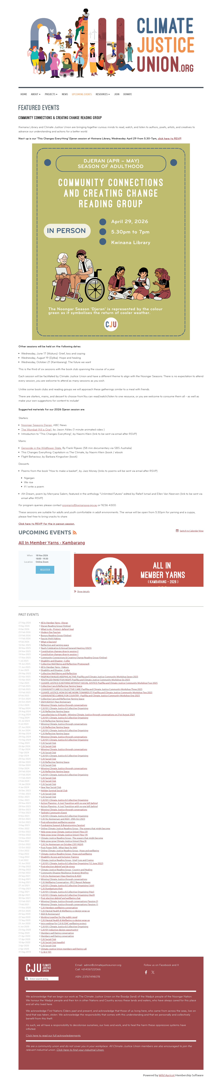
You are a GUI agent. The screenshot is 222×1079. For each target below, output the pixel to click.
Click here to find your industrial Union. (80, 1050)
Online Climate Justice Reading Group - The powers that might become (75, 828)
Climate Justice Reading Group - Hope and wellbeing (66, 853)
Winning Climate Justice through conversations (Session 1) (69, 904)
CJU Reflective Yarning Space (55, 711)
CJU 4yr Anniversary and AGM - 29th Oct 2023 (63, 818)
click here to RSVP (169, 138)
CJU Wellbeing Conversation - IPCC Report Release (65, 882)
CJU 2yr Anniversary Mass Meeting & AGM (61, 875)
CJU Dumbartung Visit (52, 888)
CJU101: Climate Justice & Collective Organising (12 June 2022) (72, 863)
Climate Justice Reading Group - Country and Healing (66, 869)
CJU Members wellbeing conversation (59, 907)
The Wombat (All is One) (36, 429)
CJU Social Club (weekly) (53, 942)
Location (28, 561)
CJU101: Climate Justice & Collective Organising (64, 708)
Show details (83, 591)
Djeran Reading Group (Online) (56, 625)
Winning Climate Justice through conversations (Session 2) (69, 901)
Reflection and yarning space (55, 644)
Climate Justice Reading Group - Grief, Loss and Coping (67, 860)
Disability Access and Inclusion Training (60, 856)
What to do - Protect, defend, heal (57, 629)
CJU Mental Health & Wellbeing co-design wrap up (65, 910)
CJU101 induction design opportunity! (59, 929)
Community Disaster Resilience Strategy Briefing (64, 872)
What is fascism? (49, 641)
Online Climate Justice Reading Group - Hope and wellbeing (70, 850)
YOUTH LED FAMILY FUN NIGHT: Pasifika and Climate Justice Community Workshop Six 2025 (85, 679)
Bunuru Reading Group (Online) (56, 635)
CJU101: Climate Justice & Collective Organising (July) (67, 885)
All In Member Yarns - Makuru (55, 667)
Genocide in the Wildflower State (41, 448)
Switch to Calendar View (192, 530)
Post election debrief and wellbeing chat (60, 898)
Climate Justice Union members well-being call (64, 948)
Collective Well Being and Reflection (59, 673)
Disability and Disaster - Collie (55, 660)
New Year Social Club (51, 787)
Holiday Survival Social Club (54, 790)
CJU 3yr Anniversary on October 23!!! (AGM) (62, 844)
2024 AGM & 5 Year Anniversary (56, 701)
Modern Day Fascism (51, 632)
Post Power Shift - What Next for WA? (59, 847)
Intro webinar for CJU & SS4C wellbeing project (63, 923)
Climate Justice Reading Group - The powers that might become (72, 837)
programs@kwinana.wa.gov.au (79, 505)
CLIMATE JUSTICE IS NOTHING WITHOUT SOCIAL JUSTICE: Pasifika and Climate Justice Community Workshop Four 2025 (99, 682)
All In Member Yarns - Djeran (54, 622)
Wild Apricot (167, 1075)
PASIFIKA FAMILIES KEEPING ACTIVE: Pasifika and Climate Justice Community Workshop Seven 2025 (89, 676)
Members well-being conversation (57, 932)
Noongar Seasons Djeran (36, 425)
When (30, 555)
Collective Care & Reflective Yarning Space (61, 685)
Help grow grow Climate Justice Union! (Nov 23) (64, 831)
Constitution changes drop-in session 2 (59, 651)
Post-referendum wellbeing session (58, 822)
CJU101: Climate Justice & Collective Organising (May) (67, 891)
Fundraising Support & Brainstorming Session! (63, 825)
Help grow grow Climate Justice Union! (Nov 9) (63, 841)
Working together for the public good (59, 917)
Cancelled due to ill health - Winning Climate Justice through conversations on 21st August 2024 (88, 714)
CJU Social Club (48, 743)
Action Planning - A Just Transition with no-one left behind (69, 803)
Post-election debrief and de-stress (58, 866)
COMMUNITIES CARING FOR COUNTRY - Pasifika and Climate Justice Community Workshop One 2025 (90, 695)
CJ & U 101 (46, 951)
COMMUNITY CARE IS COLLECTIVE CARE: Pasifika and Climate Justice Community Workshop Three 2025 (91, 689)
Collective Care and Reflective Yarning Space (62, 698)
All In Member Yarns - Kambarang (51, 542)
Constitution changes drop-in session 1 (59, 654)
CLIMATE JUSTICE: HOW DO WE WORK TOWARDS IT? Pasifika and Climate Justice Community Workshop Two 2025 (96, 692)
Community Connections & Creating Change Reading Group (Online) (74, 657)
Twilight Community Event (54, 812)
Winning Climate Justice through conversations (64, 705)
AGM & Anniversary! (50, 913)
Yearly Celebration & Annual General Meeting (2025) (66, 648)
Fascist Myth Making (51, 638)
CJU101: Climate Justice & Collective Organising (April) (68, 895)
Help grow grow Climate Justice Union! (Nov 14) (64, 834)
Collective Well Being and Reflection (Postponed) (65, 663)
